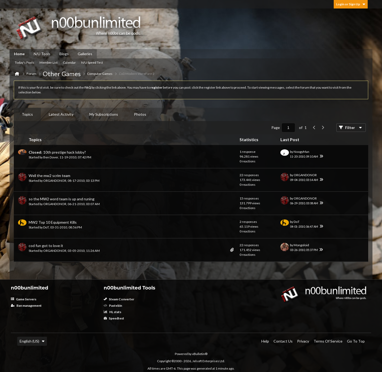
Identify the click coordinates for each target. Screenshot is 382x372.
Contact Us (283, 341)
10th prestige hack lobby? (64, 152)
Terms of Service (328, 341)
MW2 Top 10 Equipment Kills (53, 222)
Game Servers (23, 299)
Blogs (64, 53)
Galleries (85, 53)
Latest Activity (61, 114)
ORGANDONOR (54, 181)
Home (19, 53)
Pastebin (113, 306)
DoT (46, 227)
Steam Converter (119, 299)
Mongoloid (301, 245)
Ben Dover (50, 157)
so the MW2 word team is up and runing (61, 199)
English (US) (32, 341)
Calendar (69, 62)
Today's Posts (24, 62)
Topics (27, 114)
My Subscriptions (103, 114)
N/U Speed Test (92, 62)
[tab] (27, 114)
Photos (140, 114)
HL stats (112, 312)
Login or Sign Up (350, 4)
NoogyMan (301, 152)
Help (265, 341)
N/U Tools (42, 53)
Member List (49, 62)
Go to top (356, 341)
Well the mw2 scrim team (49, 175)
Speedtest (114, 318)
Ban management (26, 306)
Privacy (303, 341)
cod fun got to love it (46, 245)
